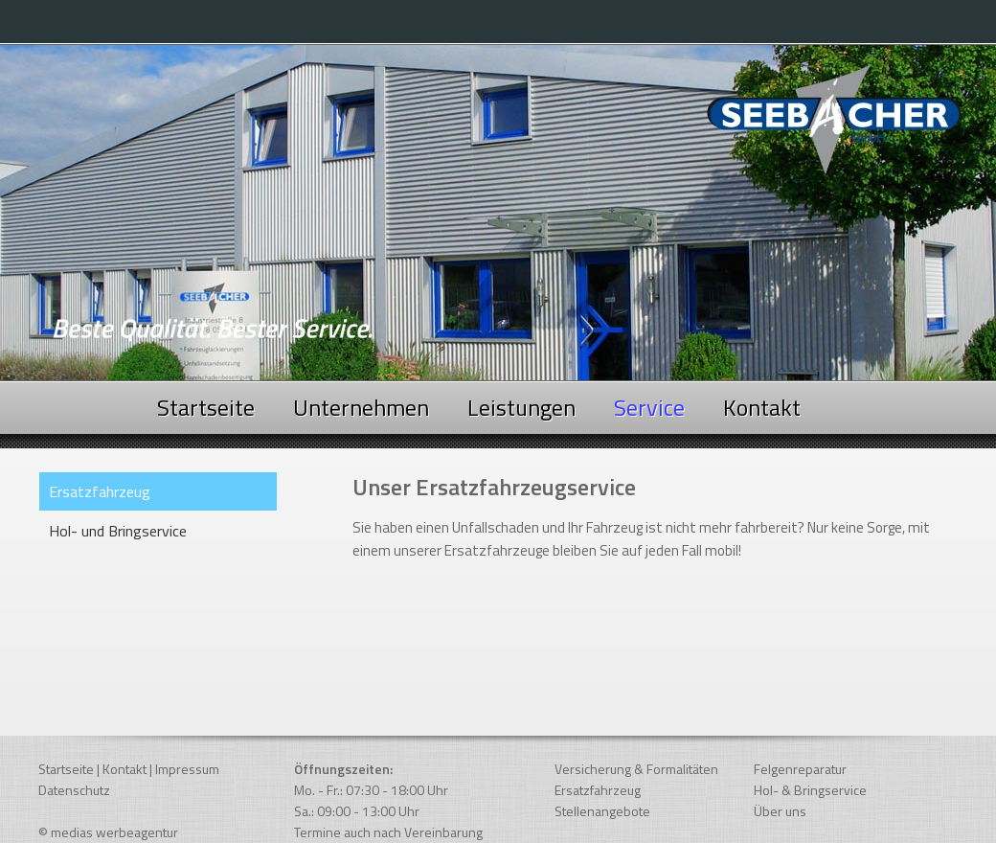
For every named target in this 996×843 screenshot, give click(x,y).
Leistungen (521, 407)
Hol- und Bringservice (118, 530)
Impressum (187, 769)
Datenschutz (74, 790)
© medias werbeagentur (108, 832)
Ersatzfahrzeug (598, 790)
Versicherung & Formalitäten (636, 769)
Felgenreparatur (800, 769)
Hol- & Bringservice (810, 790)
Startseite (206, 407)
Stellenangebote (602, 811)
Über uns (780, 811)
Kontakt (762, 407)
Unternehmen (361, 407)
